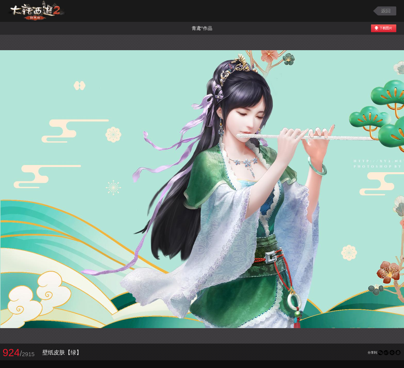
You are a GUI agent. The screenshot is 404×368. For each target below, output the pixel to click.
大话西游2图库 (37, 11)
